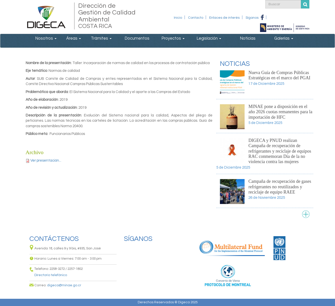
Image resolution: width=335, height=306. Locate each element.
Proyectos (173, 38)
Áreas (73, 38)
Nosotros (46, 38)
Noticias (248, 38)
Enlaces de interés (224, 17)
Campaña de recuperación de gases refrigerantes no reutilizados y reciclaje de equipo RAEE (279, 187)
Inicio (178, 17)
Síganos (252, 17)
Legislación (209, 38)
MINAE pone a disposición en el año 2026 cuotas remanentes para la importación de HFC (280, 112)
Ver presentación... (45, 160)
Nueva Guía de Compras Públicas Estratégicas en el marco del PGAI (279, 75)
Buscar (305, 4)
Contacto (195, 17)
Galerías (283, 38)
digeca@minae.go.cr (64, 285)
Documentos (137, 38)
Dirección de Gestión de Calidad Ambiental (107, 15)
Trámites (101, 38)
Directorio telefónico (50, 275)
